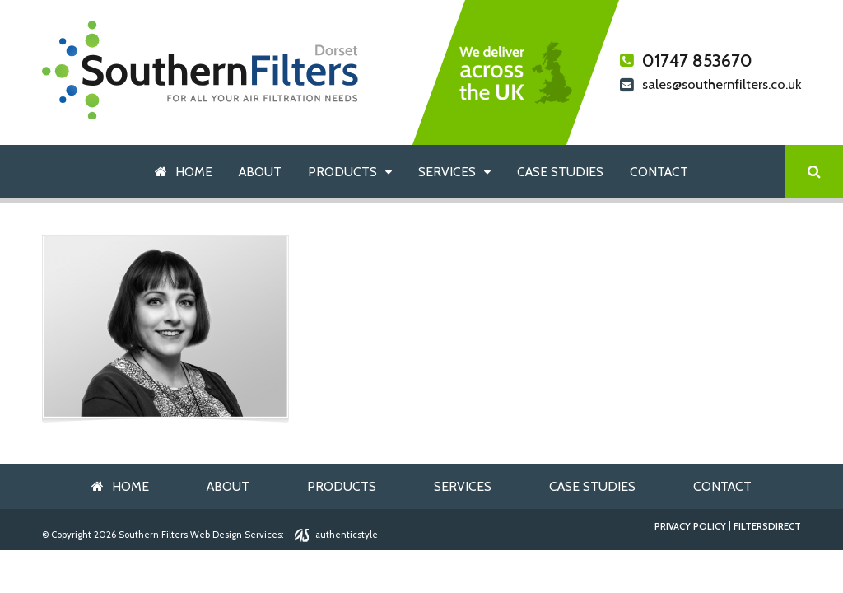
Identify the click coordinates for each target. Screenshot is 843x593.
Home (193, 172)
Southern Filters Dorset (200, 70)
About (260, 172)
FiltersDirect (767, 526)
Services (447, 172)
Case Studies (560, 172)
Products (342, 172)
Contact (659, 172)
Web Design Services (236, 534)
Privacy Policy (690, 526)
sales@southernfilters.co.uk (710, 85)
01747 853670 (686, 60)
